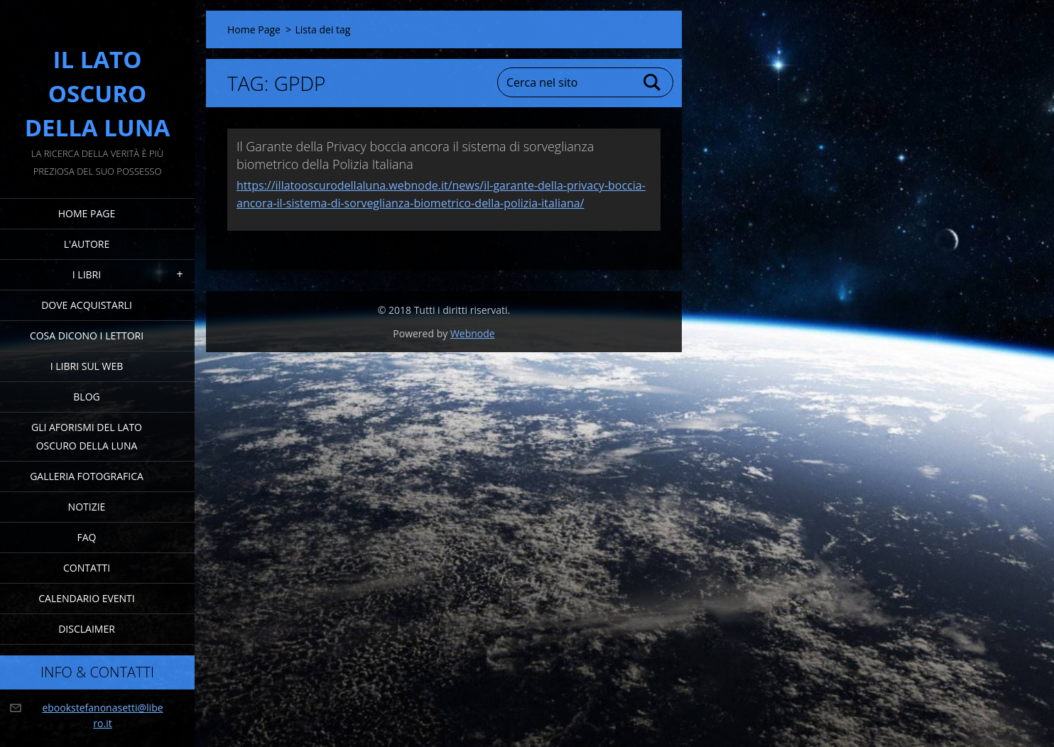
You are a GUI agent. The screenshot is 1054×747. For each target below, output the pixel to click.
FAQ (87, 537)
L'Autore (86, 244)
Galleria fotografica (86, 476)
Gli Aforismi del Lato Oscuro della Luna (86, 436)
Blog (86, 396)
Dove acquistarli (86, 305)
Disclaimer (86, 629)
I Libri (86, 274)
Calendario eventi (86, 598)
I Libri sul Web (87, 366)
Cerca (652, 82)
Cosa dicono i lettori (86, 335)
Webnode (472, 333)
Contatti (86, 567)
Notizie (87, 506)
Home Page (86, 213)
